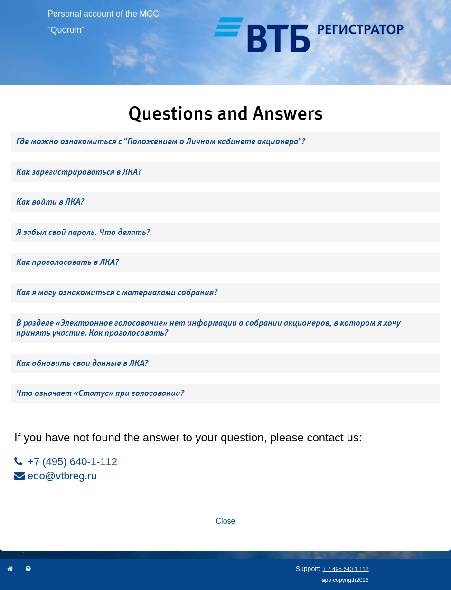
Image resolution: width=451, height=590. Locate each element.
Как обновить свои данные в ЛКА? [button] (82, 363)
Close (225, 521)
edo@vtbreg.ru (55, 476)
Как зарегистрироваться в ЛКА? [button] (78, 172)
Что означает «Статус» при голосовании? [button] (100, 393)
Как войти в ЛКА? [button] (50, 201)
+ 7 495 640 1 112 (346, 569)
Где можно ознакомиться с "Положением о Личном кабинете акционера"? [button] (160, 141)
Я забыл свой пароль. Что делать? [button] (83, 232)
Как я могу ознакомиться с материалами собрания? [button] (116, 292)
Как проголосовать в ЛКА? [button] (67, 262)
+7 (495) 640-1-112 (65, 462)
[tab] (225, 142)
